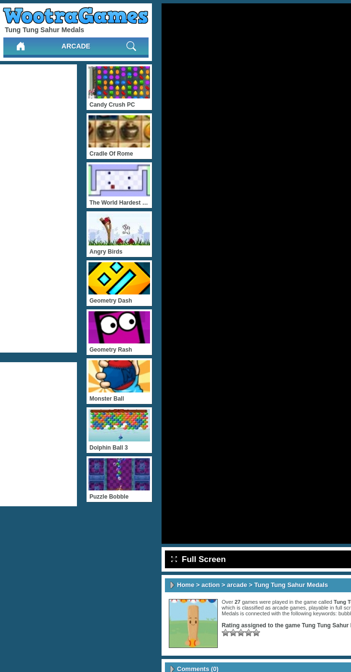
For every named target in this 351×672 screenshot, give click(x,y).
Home (185, 584)
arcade (76, 46)
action (210, 584)
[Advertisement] (38, 208)
